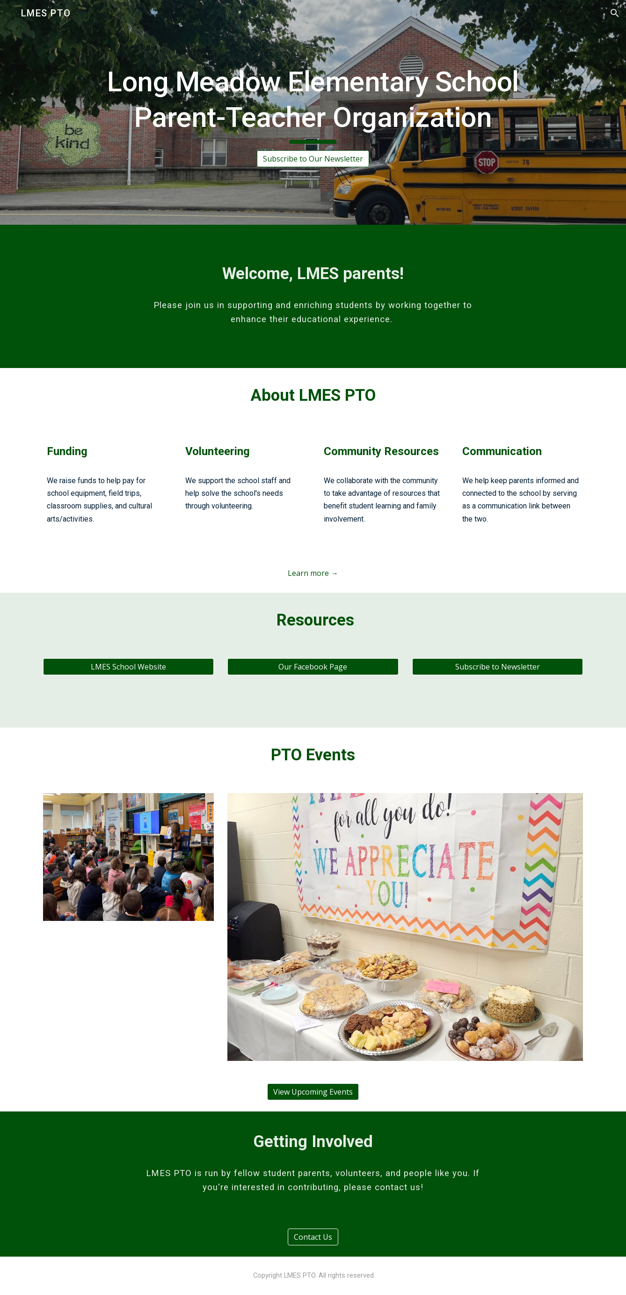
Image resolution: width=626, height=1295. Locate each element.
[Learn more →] (313, 573)
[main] (313, 104)
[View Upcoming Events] (313, 1091)
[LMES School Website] (128, 666)
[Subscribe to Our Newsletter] (313, 158)
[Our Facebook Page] (313, 666)
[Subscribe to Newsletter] (497, 666)
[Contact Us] (313, 1237)
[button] (615, 13)
